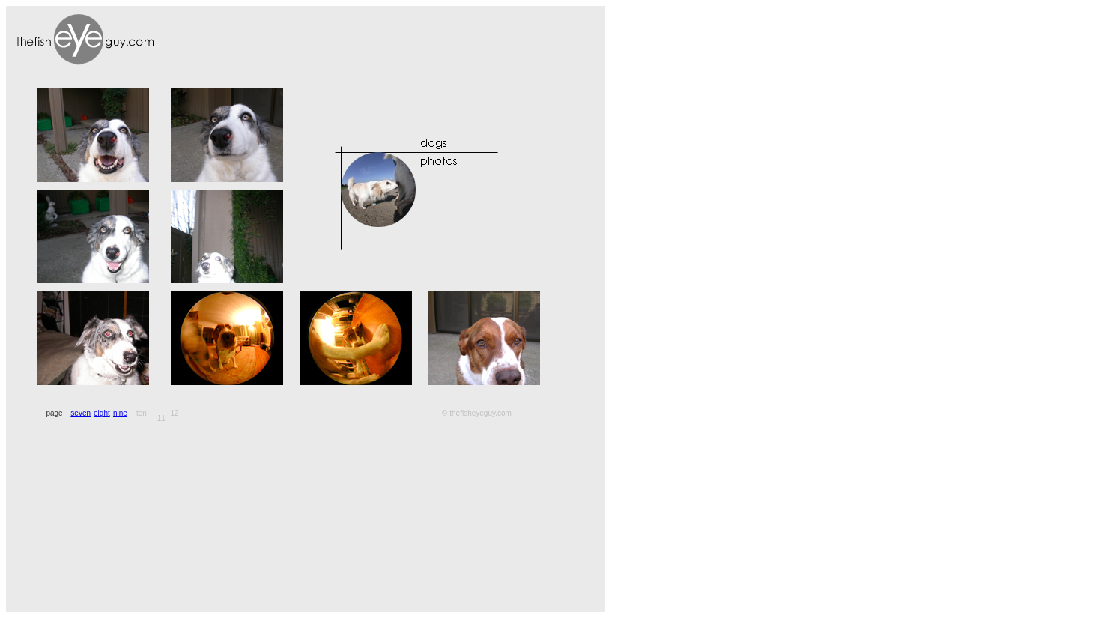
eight (102, 413)
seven (80, 413)
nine (120, 413)
